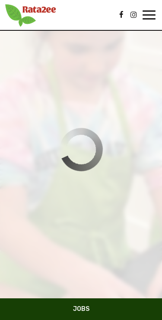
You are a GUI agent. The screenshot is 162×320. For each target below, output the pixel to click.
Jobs (81, 309)
